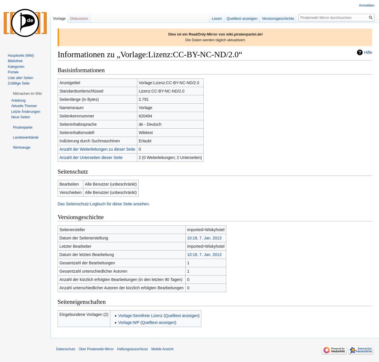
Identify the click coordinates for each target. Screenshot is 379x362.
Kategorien (16, 67)
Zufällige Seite (19, 83)
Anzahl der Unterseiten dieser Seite (91, 157)
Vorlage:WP (129, 322)
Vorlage (59, 18)
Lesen (217, 18)
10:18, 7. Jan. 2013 (204, 238)
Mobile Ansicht (162, 349)
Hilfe (368, 52)
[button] (27, 94)
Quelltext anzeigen (181, 315)
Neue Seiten (20, 117)
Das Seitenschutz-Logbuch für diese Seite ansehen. (104, 204)
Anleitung (18, 101)
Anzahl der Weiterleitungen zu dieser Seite (97, 149)
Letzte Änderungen (25, 112)
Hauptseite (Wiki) (21, 56)
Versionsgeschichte (278, 18)
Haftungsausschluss (132, 349)
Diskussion (79, 18)
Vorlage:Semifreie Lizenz (140, 315)
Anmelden (366, 5)
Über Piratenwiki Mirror (96, 349)
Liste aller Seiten (20, 78)
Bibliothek (15, 61)
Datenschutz (65, 349)
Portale (13, 72)
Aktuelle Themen (24, 106)
